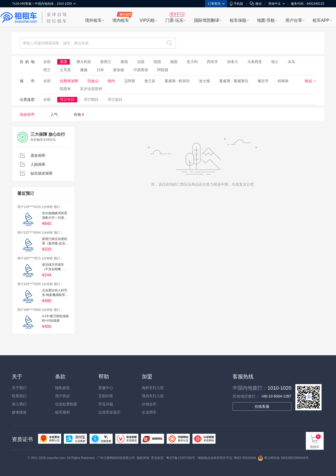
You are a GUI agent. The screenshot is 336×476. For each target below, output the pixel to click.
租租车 (18, 17)
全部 (47, 62)
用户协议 (62, 396)
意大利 (192, 62)
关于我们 (19, 388)
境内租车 (120, 20)
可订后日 (115, 99)
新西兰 (105, 62)
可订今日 (67, 99)
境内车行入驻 (153, 396)
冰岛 (291, 62)
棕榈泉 (283, 81)
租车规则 (62, 412)
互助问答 (105, 396)
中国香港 (140, 70)
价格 (79, 114)
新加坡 (118, 70)
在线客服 (262, 406)
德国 (173, 62)
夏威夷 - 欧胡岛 (177, 81)
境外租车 (93, 20)
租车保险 (238, 20)
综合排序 (27, 114)
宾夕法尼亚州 (91, 89)
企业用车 (149, 412)
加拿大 (232, 62)
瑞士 (275, 62)
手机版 (236, 4)
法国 (140, 62)
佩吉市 (263, 81)
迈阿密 (129, 81)
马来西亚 (254, 62)
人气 (54, 114)
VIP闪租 (147, 20)
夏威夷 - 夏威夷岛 (233, 81)
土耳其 (65, 70)
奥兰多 (149, 81)
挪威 (83, 70)
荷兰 (47, 70)
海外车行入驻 (153, 388)
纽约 (111, 81)
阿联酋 (162, 70)
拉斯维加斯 (69, 81)
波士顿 (204, 81)
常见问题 (105, 404)
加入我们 (19, 404)
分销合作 (149, 404)
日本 (100, 70)
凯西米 (65, 89)
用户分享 (293, 20)
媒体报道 (19, 412)
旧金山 (92, 81)
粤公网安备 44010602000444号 (283, 458)
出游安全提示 (109, 412)
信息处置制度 (66, 404)
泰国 (124, 62)
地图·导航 (266, 20)
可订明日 (91, 99)
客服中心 (105, 388)
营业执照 (157, 458)
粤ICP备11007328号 (180, 458)
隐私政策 (62, 388)
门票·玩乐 (174, 20)
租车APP (321, 20)
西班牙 (212, 62)
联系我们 (19, 396)
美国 (63, 62)
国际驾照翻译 (206, 20)
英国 (157, 62)
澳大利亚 (83, 62)
